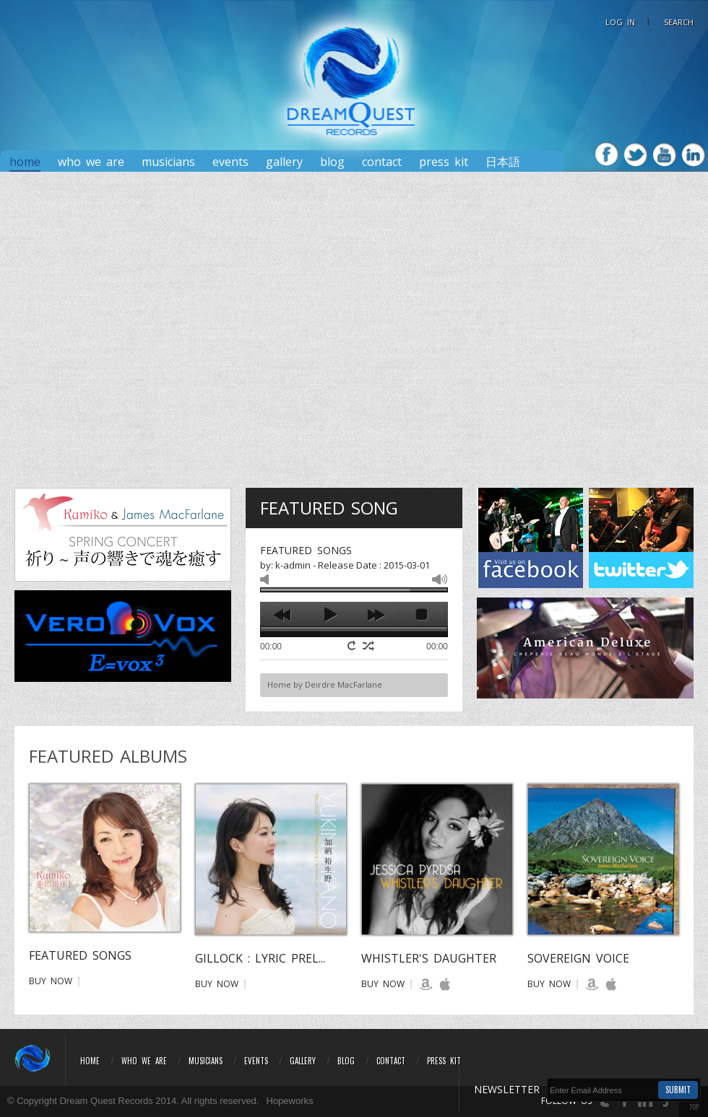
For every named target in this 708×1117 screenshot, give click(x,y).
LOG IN (620, 22)
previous (283, 615)
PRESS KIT (443, 162)
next (376, 615)
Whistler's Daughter (428, 958)
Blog (332, 162)
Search (679, 22)
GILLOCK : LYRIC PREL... (260, 958)
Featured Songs (80, 955)
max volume (439, 579)
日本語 (502, 162)
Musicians (168, 162)
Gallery (284, 162)
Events (230, 162)
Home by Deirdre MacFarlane (324, 684)
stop (422, 615)
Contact (382, 162)
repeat (353, 645)
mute (267, 579)
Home (24, 162)
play (330, 615)
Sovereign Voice (578, 958)
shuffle (368, 646)
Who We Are (91, 162)
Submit (678, 1089)
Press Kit (444, 1060)
